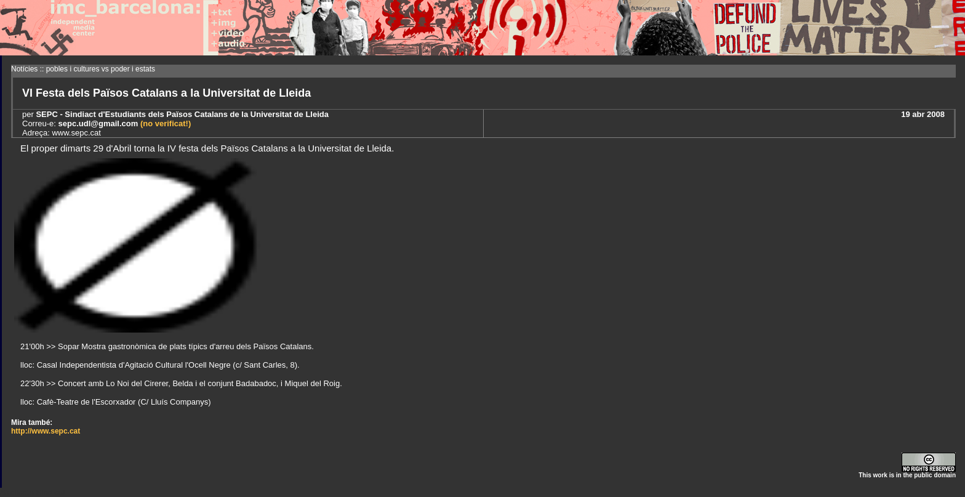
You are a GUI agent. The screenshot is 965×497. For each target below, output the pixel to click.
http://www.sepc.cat (45, 431)
